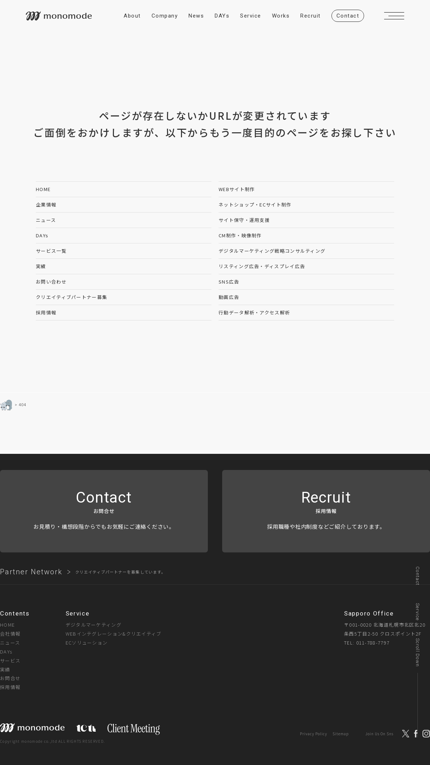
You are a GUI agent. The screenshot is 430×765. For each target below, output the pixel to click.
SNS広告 (229, 281)
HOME (43, 189)
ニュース (46, 220)
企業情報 (46, 204)
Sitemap (341, 733)
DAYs (42, 235)
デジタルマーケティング (93, 624)
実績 (41, 266)
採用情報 (46, 312)
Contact (417, 575)
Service (417, 612)
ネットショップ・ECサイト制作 (255, 204)
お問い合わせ (51, 281)
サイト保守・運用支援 (244, 220)
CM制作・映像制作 (240, 235)
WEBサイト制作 (237, 189)
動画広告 (229, 297)
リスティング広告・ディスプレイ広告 (262, 266)
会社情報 (10, 633)
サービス (10, 660)
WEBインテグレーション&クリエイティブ (114, 633)
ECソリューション (87, 642)
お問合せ (10, 678)
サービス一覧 (51, 250)
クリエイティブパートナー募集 (71, 297)
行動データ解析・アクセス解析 (254, 312)
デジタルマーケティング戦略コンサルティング (272, 250)
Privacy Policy (313, 733)
